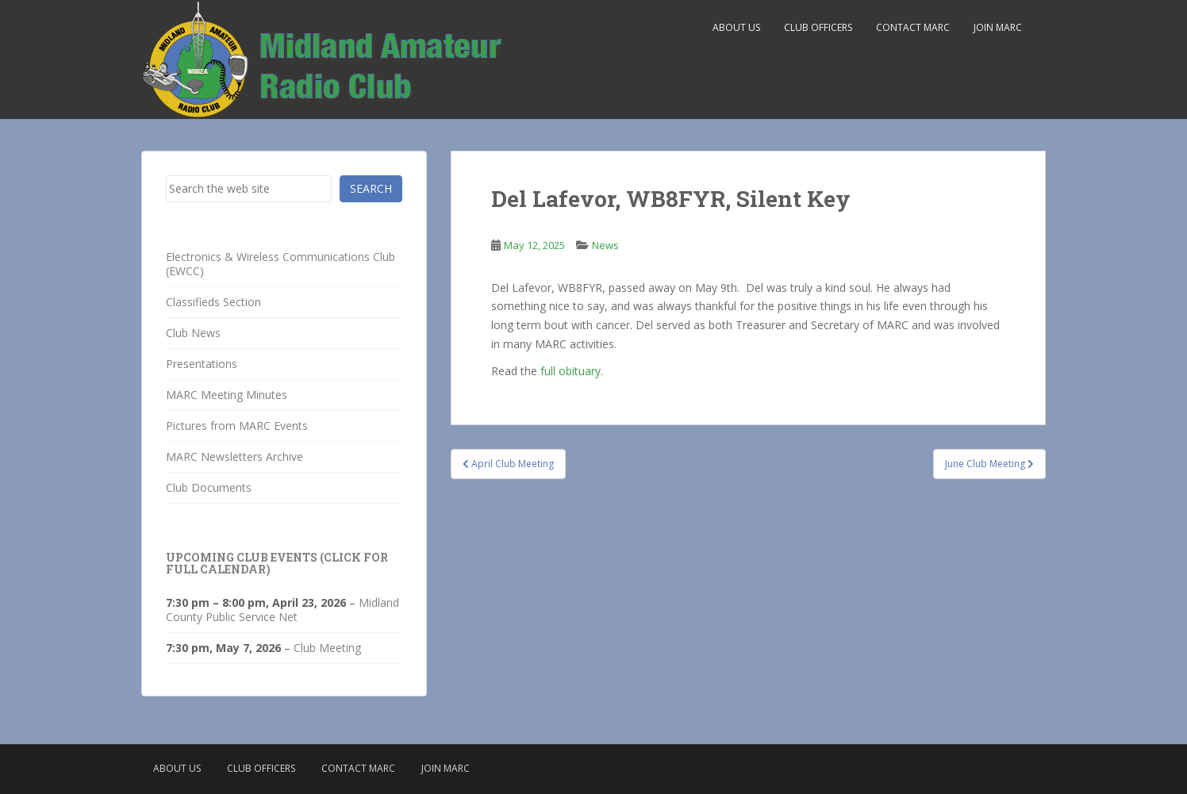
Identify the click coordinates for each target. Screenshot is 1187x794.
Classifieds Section (213, 301)
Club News (193, 332)
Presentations (201, 363)
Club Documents (209, 487)
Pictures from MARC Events (237, 425)
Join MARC (998, 27)
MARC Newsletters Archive (234, 456)
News (605, 245)
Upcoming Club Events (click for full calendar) (277, 563)
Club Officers (818, 27)
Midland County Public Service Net (282, 609)
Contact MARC (913, 27)
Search (371, 188)
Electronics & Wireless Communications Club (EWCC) (280, 263)
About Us (736, 27)
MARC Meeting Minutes (226, 394)
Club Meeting (327, 647)
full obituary (570, 370)
